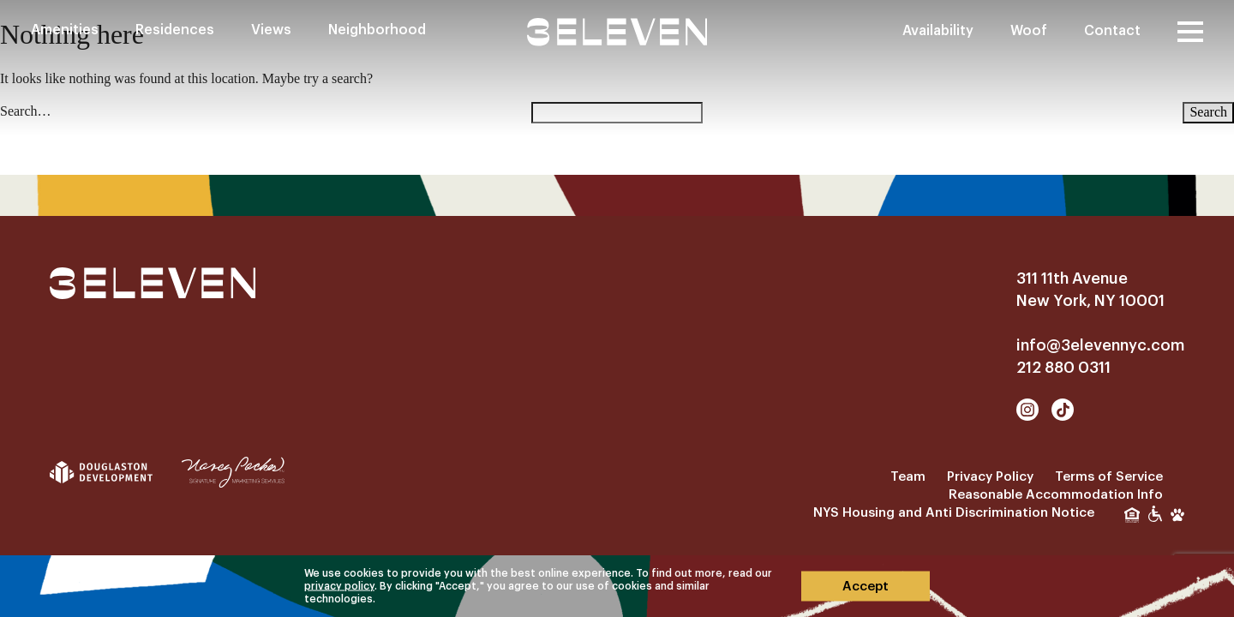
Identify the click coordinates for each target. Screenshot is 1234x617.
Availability (937, 31)
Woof (1028, 31)
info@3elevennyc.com (1100, 345)
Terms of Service (1109, 476)
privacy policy (339, 586)
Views (271, 30)
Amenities (65, 30)
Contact (1112, 31)
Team (908, 476)
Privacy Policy (990, 476)
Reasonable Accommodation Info (1056, 494)
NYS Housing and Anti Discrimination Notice (953, 512)
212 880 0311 (1063, 367)
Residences (174, 30)
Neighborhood (377, 30)
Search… (25, 111)
